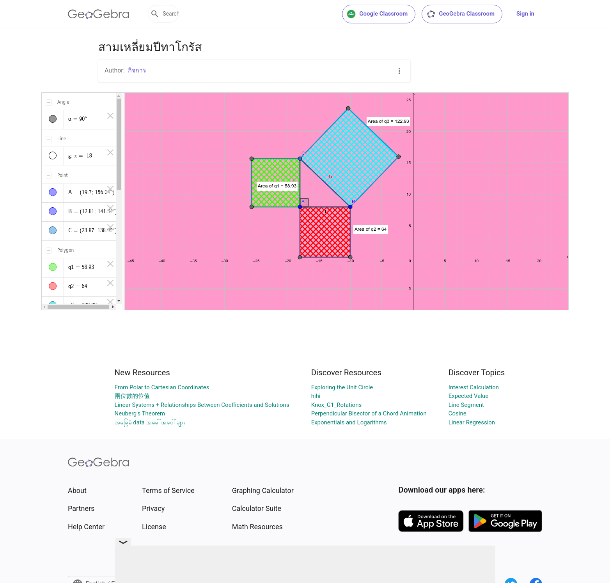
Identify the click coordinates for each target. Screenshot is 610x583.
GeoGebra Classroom (460, 14)
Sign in (525, 13)
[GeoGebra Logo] (98, 14)
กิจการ (137, 70)
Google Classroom (377, 14)
